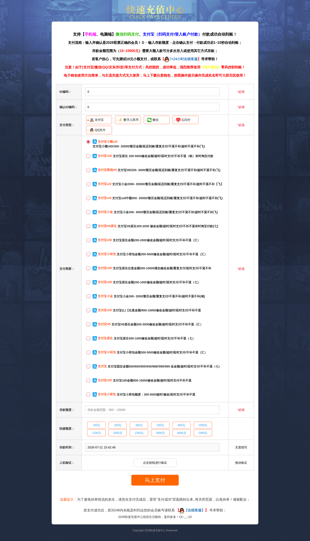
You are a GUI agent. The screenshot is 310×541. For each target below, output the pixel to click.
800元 (181, 425)
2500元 (139, 433)
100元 (96, 425)
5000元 (202, 433)
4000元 (181, 433)
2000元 (117, 433)
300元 (139, 425)
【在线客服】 (192, 510)
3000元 (160, 433)
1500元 (96, 433)
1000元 (202, 425)
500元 (160, 425)
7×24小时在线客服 (181, 59)
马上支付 (155, 480)
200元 (117, 425)
